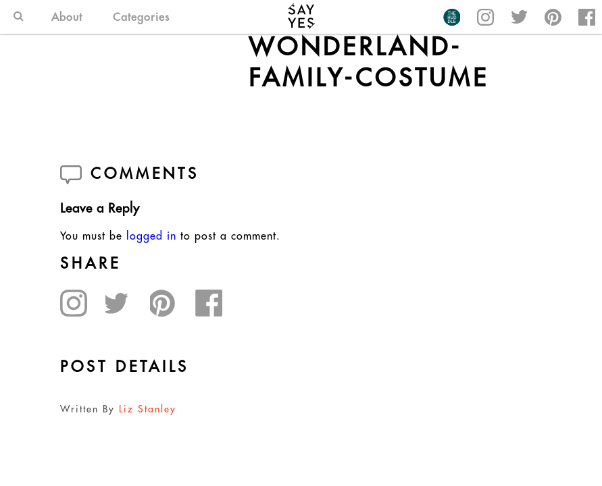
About (66, 17)
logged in (151, 235)
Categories (141, 17)
